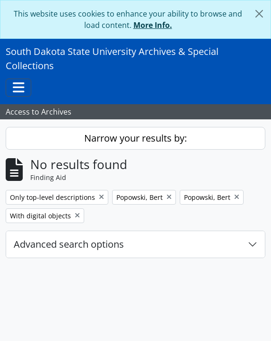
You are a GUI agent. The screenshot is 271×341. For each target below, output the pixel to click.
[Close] (259, 13)
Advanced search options (69, 244)
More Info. (152, 25)
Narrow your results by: (135, 138)
